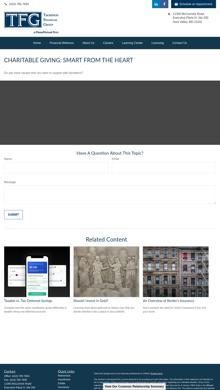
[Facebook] (164, 4)
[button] (37, 43)
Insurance (63, 387)
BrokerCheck (156, 373)
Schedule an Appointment (193, 4)
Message (10, 182)
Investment (64, 379)
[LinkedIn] (156, 4)
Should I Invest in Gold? (91, 301)
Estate (61, 383)
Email (115, 158)
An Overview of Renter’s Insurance (168, 301)
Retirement (64, 375)
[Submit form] (13, 214)
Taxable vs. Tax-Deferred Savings (28, 301)
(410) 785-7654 (21, 376)
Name (8, 158)
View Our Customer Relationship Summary (134, 386)
